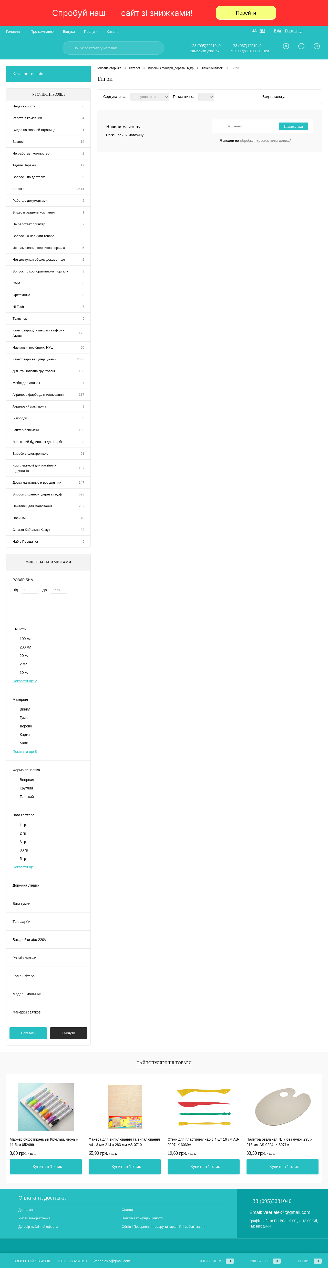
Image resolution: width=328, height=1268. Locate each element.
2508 (80, 359)
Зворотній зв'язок (28, 1261)
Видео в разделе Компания (34, 212)
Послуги (91, 31)
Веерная (27, 780)
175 (81, 333)
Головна (13, 31)
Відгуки (69, 31)
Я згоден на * (255, 140)
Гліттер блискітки (26, 430)
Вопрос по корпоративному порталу (40, 271)
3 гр (23, 842)
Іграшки (18, 189)
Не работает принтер (29, 224)
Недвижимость (24, 106)
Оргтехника (21, 295)
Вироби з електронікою (30, 453)
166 (81, 371)
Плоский (27, 797)
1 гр (23, 825)
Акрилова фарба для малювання (38, 395)
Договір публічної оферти (38, 1227)
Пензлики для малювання (33, 506)
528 (81, 494)
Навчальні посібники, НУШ (33, 347)
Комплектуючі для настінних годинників (34, 468)
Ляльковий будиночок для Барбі (37, 442)
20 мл (24, 656)
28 (82, 530)
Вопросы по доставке (29, 177)
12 (82, 142)
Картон (25, 735)
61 (82, 453)
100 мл (25, 639)
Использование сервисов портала (39, 248)
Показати (28, 1033)
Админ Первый (24, 165)
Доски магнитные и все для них (37, 482)
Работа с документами (30, 200)
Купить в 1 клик (47, 1166)
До (45, 590)
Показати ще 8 (25, 751)
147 (81, 482)
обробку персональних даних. (265, 140)
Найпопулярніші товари (164, 1063)
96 (82, 347)
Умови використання (34, 1218)
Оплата (127, 1210)
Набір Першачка (25, 541)
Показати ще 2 (25, 681)
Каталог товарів (48, 74)
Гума (24, 718)
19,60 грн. (182, 1153)
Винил (25, 709)
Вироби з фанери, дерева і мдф (37, 494)
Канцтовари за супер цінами (34, 359)
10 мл (24, 673)
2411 (80, 189)
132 (81, 468)
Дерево (26, 726)
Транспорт (21, 318)
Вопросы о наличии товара (33, 236)
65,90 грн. (103, 1153)
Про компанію (42, 31)
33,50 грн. (261, 1153)
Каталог (113, 31)
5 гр (23, 859)
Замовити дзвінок (204, 51)
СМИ (16, 283)
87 (82, 383)
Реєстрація (294, 31)
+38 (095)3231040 (205, 46)
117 (81, 395)
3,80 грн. (23, 1153)
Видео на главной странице (34, 130)
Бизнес (18, 142)
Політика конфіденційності (142, 1218)
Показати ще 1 (25, 867)
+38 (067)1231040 (246, 46)
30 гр (24, 850)
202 (81, 506)
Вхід (277, 31)
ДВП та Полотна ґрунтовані (34, 371)
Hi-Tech (18, 307)
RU (262, 31)
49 (82, 518)
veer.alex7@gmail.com (286, 1212)
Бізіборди (20, 418)
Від (15, 590)
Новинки (19, 518)
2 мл (23, 664)
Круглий (26, 788)
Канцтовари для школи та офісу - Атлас (38, 333)
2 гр (23, 833)
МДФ (24, 743)
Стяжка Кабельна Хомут (31, 530)
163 (81, 430)
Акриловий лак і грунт (29, 406)
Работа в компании (27, 118)
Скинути (68, 1033)
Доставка (25, 1210)
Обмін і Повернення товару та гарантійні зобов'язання (163, 1227)
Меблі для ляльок (26, 383)
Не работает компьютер (31, 153)
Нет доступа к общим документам (39, 259)
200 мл (25, 647)
